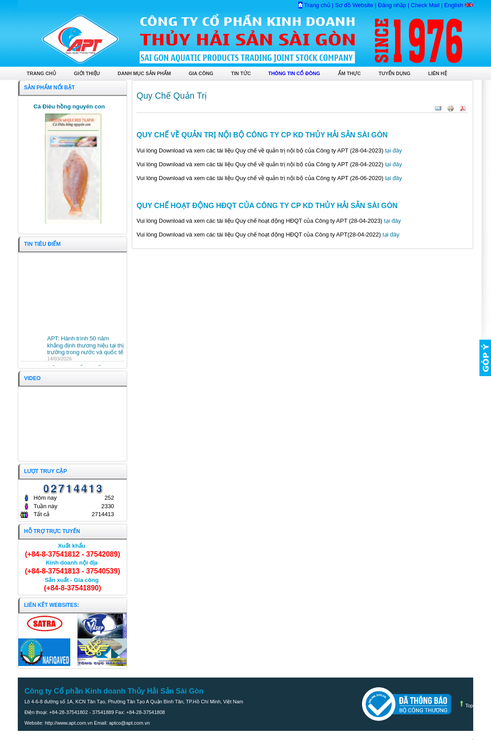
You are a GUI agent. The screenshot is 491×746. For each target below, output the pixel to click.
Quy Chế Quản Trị (172, 95)
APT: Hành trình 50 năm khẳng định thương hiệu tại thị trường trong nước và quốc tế (85, 349)
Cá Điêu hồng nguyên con (69, 106)
